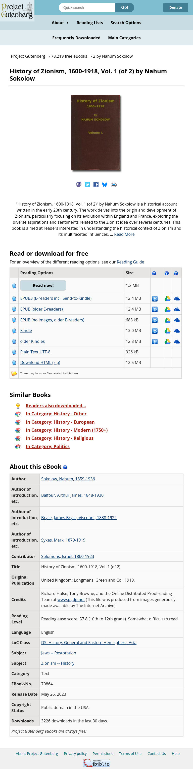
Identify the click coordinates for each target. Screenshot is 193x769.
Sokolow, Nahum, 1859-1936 (68, 479)
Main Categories (124, 38)
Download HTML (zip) (40, 362)
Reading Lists (90, 22)
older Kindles (32, 341)
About (60, 23)
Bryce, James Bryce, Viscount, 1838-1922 (79, 517)
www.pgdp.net (71, 599)
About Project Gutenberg (37, 753)
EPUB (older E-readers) (41, 309)
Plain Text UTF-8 (35, 352)
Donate (175, 7)
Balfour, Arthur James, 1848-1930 (72, 495)
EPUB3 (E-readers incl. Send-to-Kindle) (55, 298)
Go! (124, 7)
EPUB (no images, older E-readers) (52, 320)
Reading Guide (130, 262)
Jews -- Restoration (58, 653)
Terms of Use (130, 753)
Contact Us (157, 753)
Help (176, 753)
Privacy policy (75, 753)
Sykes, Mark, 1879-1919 (63, 540)
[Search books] (87, 7)
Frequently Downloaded (76, 38)
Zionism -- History (57, 663)
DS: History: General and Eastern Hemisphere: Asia (88, 642)
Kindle (26, 330)
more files (45, 373)
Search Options (126, 22)
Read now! (43, 285)
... (122, 234)
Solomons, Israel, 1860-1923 (67, 556)
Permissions (103, 753)
